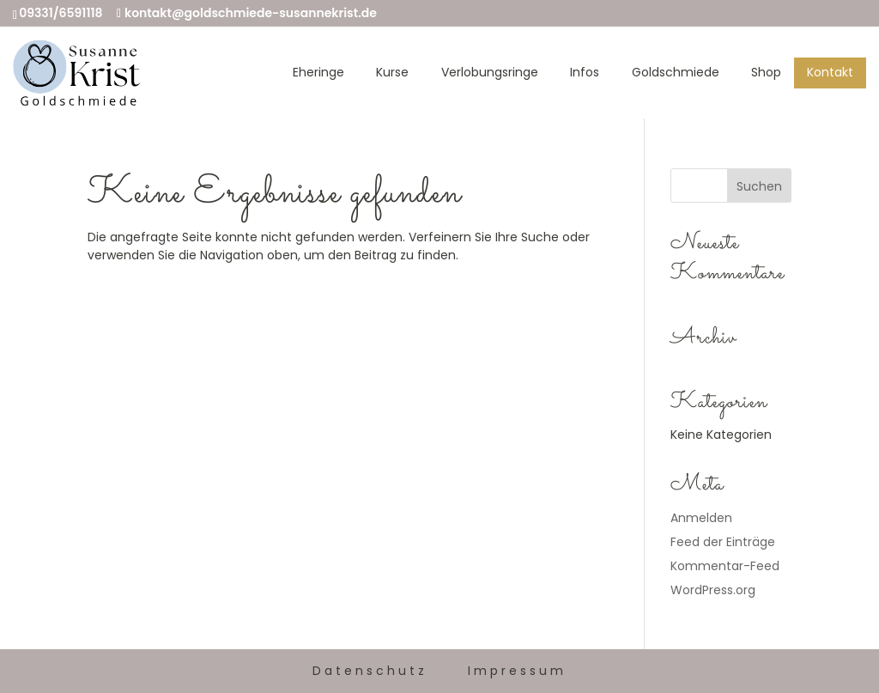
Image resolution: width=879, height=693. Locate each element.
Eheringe (318, 72)
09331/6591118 (60, 12)
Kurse (392, 72)
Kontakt (830, 72)
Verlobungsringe (489, 72)
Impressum (517, 670)
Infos (584, 72)
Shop (766, 72)
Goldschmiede (675, 72)
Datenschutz (369, 670)
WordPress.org (712, 590)
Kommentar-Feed (724, 565)
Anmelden (701, 517)
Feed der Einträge (722, 541)
